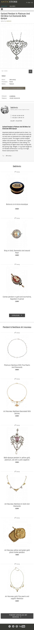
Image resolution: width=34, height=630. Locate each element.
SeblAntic (14, 107)
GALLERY (12, 121)
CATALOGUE (4, 6)
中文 (32, 2)
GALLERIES (12, 6)
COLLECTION (19, 121)
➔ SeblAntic (12, 96)
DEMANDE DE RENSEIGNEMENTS (13, 88)
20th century (8, 155)
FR (26, 2)
